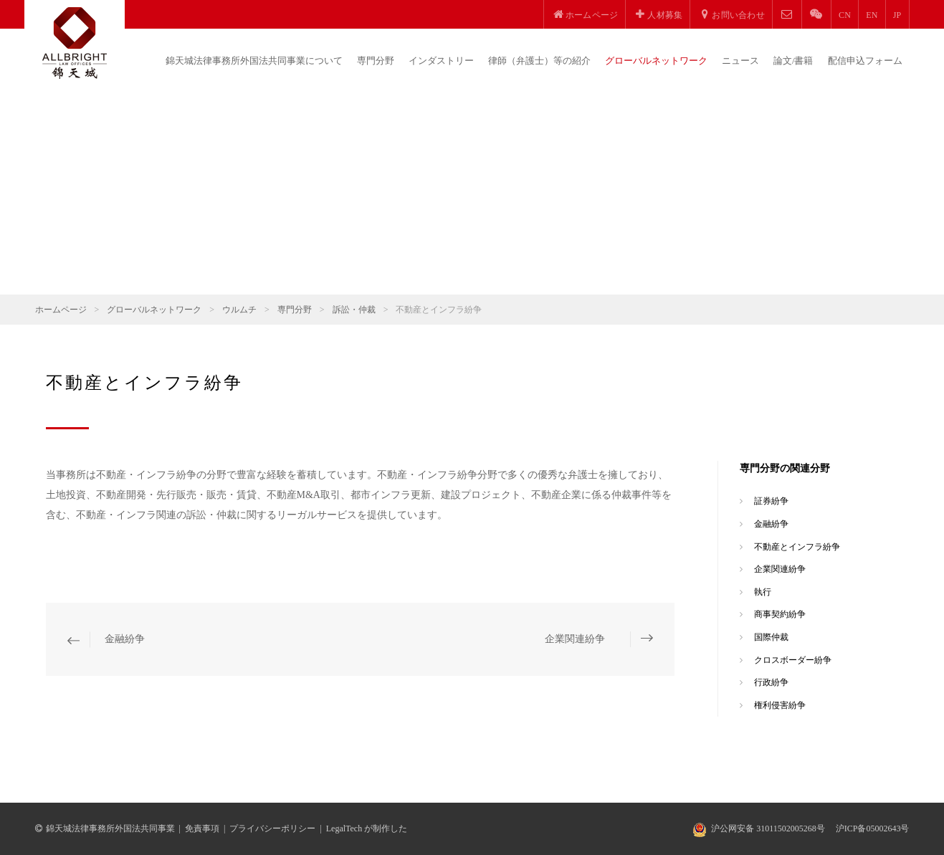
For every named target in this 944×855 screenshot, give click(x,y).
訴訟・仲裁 (354, 310)
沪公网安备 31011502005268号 (768, 828)
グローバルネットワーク (656, 60)
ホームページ (61, 310)
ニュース (740, 60)
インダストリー (441, 60)
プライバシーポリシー (272, 828)
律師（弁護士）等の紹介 (539, 60)
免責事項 (202, 828)
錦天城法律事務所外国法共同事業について (254, 60)
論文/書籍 (793, 60)
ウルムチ (239, 310)
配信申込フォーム (865, 60)
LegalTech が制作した (366, 828)
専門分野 (375, 60)
